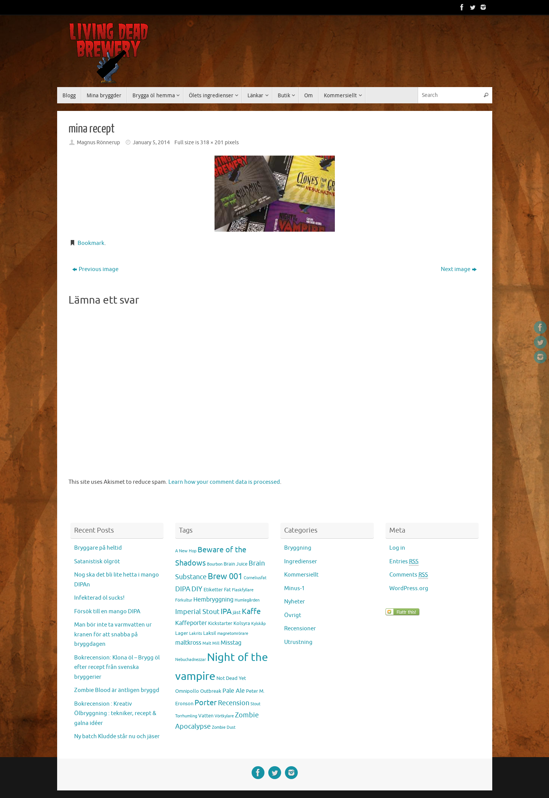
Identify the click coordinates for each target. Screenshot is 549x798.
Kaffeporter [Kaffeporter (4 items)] (191, 623)
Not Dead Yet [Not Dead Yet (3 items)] (231, 678)
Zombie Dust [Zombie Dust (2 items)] (223, 727)
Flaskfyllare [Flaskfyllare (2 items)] (243, 590)
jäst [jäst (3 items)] (237, 612)
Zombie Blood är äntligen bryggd (116, 690)
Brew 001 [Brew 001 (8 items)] (225, 576)
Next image (459, 269)
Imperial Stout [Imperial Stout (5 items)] (197, 612)
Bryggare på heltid (98, 548)
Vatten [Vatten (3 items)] (205, 715)
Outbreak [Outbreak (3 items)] (210, 691)
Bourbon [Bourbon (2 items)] (214, 564)
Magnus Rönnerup (98, 142)
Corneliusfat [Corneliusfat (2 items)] (255, 577)
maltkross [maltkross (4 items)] (188, 643)
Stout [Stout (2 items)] (255, 703)
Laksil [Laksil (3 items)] (209, 633)
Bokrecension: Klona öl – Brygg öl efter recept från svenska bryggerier (117, 667)
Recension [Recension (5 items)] (233, 703)
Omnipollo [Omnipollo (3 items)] (187, 691)
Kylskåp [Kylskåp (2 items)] (258, 623)
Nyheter (294, 601)
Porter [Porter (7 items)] (205, 703)
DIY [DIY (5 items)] (196, 589)
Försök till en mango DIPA (107, 611)
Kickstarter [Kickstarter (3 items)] (220, 623)
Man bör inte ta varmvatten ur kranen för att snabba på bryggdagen (113, 634)
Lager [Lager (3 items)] (181, 633)
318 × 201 (212, 142)
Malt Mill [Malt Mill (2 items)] (210, 643)
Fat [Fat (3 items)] (227, 589)
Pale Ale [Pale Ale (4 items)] (233, 691)
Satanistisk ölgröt (97, 561)
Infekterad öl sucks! (99, 598)
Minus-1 (294, 588)
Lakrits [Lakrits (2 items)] (195, 633)
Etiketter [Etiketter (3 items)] (213, 589)
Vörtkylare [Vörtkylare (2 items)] (224, 716)
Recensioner (300, 628)
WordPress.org (408, 588)
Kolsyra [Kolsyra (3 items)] (241, 623)
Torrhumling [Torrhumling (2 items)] (186, 716)
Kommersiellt (301, 574)
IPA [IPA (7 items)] (226, 611)
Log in (397, 548)
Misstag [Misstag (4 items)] (231, 643)
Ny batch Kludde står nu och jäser (117, 736)
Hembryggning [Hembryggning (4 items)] (213, 599)
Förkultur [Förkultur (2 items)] (183, 600)
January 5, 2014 (151, 142)
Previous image (95, 269)
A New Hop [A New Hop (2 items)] (185, 551)
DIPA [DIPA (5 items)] (182, 589)
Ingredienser (300, 561)
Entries (403, 562)
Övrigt (292, 615)
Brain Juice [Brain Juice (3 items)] (235, 564)
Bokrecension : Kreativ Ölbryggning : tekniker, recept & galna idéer (115, 713)
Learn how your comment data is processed (224, 482)
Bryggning (297, 548)
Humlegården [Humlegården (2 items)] (247, 600)
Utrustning (298, 642)
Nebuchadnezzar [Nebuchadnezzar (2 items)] (190, 659)
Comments (408, 575)
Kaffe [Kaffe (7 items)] (251, 611)
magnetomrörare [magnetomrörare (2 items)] (232, 633)
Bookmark (91, 243)
